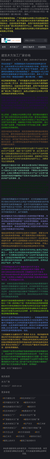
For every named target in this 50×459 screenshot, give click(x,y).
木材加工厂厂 (9, 415)
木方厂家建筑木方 (14, 368)
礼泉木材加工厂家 (11, 424)
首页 (4, 47)
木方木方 (20, 436)
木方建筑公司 (9, 398)
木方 (37, 432)
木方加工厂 (14, 47)
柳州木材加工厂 (10, 428)
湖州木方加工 (35, 436)
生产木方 (28, 424)
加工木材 (41, 424)
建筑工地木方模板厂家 (31, 428)
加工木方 (7, 436)
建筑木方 (31, 407)
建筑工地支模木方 (28, 441)
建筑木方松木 (30, 402)
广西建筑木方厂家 (11, 419)
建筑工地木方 (28, 47)
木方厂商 (5, 382)
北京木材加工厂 (10, 411)
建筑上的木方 (9, 441)
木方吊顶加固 (24, 432)
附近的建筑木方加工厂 (13, 407)
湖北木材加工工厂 (28, 398)
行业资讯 (42, 47)
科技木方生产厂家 (28, 415)
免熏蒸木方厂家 (29, 411)
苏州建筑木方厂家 (11, 402)
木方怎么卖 (8, 432)
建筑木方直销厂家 (32, 419)
